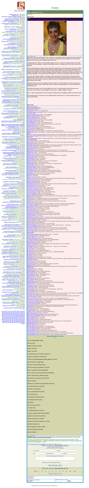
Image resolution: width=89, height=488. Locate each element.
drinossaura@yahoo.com (34, 107)
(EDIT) (31, 11)
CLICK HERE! (42, 444)
